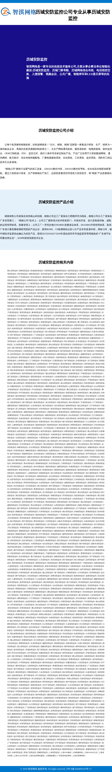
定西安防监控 (76, 290)
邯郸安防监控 (76, 412)
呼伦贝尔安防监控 (15, 351)
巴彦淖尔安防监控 (33, 669)
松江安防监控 (59, 492)
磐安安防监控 (69, 380)
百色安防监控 (56, 306)
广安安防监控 (89, 499)
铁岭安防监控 (79, 280)
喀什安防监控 (76, 348)
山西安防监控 (59, 505)
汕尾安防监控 (98, 274)
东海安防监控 (77, 383)
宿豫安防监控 (93, 447)
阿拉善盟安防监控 (27, 720)
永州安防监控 (57, 283)
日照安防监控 (15, 296)
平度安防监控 (13, 312)
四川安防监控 (74, 502)
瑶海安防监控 (44, 422)
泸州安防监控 (54, 370)
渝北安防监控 (22, 341)
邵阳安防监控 (71, 393)
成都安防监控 (69, 483)
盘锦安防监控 (64, 290)
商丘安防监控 (12, 271)
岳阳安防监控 (15, 373)
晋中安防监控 (15, 335)
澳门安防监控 (46, 316)
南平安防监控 (29, 441)
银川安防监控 (17, 483)
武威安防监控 (89, 367)
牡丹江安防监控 (21, 303)
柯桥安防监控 (22, 447)
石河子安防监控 (84, 316)
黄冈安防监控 (32, 306)
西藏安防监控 (20, 512)
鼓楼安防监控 (89, 476)
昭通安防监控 (13, 415)
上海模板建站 (51, 756)
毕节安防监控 (24, 393)
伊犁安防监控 (62, 332)
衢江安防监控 (95, 444)
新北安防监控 (95, 428)
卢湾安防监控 (24, 662)
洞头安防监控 (74, 402)
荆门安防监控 (89, 351)
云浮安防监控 (47, 505)
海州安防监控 (79, 473)
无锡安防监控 (67, 396)
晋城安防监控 (27, 711)
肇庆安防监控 (13, 338)
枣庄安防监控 (85, 415)
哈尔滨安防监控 (28, 479)
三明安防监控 (66, 463)
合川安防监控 (47, 492)
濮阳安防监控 (73, 319)
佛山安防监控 (94, 393)
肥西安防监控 (24, 643)
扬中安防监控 (15, 454)
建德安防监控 (17, 290)
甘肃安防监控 (57, 508)
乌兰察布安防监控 (24, 319)
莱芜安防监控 (25, 312)
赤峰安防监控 (52, 412)
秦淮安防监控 (32, 409)
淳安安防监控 (22, 274)
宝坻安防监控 (56, 280)
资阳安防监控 (20, 283)
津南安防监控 (99, 328)
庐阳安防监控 (77, 399)
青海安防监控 (34, 508)
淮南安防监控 (74, 373)
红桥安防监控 (62, 386)
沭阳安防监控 (87, 425)
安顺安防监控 (99, 412)
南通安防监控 (95, 338)
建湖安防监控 (71, 406)
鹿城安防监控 (24, 531)
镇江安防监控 (52, 441)
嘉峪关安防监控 (33, 457)
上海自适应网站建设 (36, 756)
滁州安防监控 (62, 354)
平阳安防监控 (83, 312)
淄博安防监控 (91, 438)
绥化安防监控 (67, 280)
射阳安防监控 (31, 618)
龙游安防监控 (15, 402)
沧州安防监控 (49, 319)
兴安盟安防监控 (70, 303)
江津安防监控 (24, 730)
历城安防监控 (24, 624)
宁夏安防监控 (32, 749)
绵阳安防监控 (93, 434)
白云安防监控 (84, 377)
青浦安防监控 (96, 271)
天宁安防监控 (94, 406)
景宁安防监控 (29, 675)
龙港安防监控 (42, 345)
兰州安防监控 (79, 479)
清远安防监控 (79, 495)
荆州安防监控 (84, 319)
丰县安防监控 (67, 473)
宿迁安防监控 (71, 492)
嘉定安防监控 (94, 277)
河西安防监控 (51, 454)
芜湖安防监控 (39, 296)
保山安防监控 (36, 393)
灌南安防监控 (31, 364)
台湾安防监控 (26, 701)
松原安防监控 (52, 367)
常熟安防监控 (39, 386)
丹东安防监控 (64, 367)
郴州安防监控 (66, 293)
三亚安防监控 (91, 460)
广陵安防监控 (66, 451)
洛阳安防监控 (32, 438)
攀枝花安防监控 (23, 611)
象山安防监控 (19, 383)
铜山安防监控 (19, 364)
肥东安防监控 (22, 380)
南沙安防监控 (99, 309)
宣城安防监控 (71, 277)
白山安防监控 (99, 386)
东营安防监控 (25, 608)
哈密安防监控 (29, 592)
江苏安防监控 (29, 605)
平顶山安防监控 (26, 415)
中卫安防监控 (60, 389)
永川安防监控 (97, 296)
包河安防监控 (97, 467)
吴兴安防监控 (51, 402)
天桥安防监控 (66, 399)
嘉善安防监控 (40, 425)
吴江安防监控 (20, 409)
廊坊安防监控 (94, 303)
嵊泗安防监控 (79, 422)
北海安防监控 (12, 277)
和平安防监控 (29, 524)
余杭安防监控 (52, 328)
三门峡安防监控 (33, 283)
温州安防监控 (40, 441)
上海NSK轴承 (66, 752)
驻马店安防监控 (65, 499)
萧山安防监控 (54, 345)
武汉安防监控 (19, 486)
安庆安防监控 (29, 695)
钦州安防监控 (77, 293)
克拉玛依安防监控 (19, 457)
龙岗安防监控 (61, 357)
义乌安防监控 (19, 345)
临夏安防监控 (57, 274)
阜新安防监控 (71, 316)
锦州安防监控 (64, 348)
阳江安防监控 (31, 736)
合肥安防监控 (97, 489)
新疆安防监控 (69, 508)
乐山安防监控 (31, 293)
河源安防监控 (49, 271)
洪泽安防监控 (37, 428)
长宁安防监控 (79, 396)
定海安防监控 (36, 470)
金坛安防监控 (54, 476)
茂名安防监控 (67, 306)
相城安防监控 (27, 454)
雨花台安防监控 (30, 637)
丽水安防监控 (62, 296)
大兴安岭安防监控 (85, 274)
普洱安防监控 (65, 351)
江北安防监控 (87, 441)
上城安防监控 (32, 473)
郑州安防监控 (25, 518)
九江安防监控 (97, 415)
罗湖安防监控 (99, 441)
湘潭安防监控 (56, 438)
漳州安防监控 (44, 396)
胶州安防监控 (67, 325)
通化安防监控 (79, 409)
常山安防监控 (57, 380)
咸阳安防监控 (29, 412)
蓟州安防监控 (94, 300)
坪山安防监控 (44, 325)
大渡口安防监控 (48, 357)
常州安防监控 (47, 418)
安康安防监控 (24, 685)
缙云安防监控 (56, 422)
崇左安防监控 (27, 540)
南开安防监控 (46, 431)
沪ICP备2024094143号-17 (79, 769)
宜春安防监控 (46, 322)
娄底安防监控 (44, 306)
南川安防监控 (25, 743)
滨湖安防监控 (89, 451)
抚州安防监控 (91, 306)
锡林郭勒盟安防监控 (90, 290)
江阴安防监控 (24, 377)
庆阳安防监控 (46, 303)
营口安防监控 (50, 332)
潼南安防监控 (96, 505)
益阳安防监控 (96, 319)
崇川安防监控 (31, 476)
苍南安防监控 (59, 300)
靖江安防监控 (56, 473)
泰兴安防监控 (27, 553)
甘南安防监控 (24, 492)
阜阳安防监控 (12, 418)
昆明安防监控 (93, 483)
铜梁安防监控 (71, 505)
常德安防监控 (31, 650)
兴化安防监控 (99, 425)
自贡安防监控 (87, 412)
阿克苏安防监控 (77, 367)
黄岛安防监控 (20, 422)
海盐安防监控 (62, 402)
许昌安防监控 (20, 306)
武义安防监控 (29, 579)
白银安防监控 (17, 412)
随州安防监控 (46, 283)
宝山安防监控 (56, 287)
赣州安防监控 (51, 354)
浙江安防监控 (12, 377)
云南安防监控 (77, 499)
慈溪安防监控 (69, 447)
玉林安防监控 (99, 335)
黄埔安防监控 (73, 357)
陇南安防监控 (91, 280)
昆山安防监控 (12, 357)
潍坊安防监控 (39, 354)
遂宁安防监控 (61, 319)
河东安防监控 (44, 409)
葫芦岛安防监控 (70, 274)
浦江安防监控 (27, 402)
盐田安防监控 (94, 418)
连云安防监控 (25, 428)
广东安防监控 (31, 707)
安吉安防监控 (29, 425)
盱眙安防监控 (89, 383)
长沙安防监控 (31, 486)
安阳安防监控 (47, 393)
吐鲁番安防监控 (26, 569)
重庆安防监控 (20, 460)
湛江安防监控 (27, 354)
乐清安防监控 (81, 361)
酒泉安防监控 (96, 316)
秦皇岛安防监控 (80, 434)
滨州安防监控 (27, 717)
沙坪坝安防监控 (18, 399)
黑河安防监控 (52, 290)
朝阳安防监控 (36, 357)
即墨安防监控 (57, 341)
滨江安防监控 (93, 361)
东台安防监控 (24, 688)
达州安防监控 (44, 495)
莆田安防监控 (74, 354)
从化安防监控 (24, 300)
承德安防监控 (27, 335)
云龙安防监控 (36, 406)
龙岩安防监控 (24, 418)
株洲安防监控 (79, 460)
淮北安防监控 (54, 463)
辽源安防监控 (81, 431)
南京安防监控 (62, 489)
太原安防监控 (44, 483)
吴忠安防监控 (44, 434)
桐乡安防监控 (31, 345)
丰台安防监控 (47, 377)
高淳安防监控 (29, 290)
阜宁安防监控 (54, 364)
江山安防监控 (91, 422)
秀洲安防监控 (46, 447)
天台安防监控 (46, 380)
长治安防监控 (83, 389)
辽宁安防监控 (81, 508)
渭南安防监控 (48, 389)
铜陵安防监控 (19, 287)
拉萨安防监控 (15, 479)
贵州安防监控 (27, 502)
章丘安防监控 (69, 341)
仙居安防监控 (31, 601)
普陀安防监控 (36, 377)
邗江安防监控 (19, 476)
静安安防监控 (24, 357)
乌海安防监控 (56, 434)
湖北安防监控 (20, 495)
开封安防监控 (56, 460)
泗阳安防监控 (12, 406)
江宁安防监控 (22, 316)
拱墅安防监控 (76, 425)
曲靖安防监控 (44, 460)
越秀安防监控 (62, 467)
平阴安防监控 (91, 287)
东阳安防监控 (29, 328)
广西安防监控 (93, 283)
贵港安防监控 (24, 682)
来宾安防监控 (62, 415)
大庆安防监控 (40, 367)
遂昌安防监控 (89, 399)
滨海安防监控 (77, 345)
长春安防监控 (40, 479)
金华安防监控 (97, 354)
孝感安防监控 (74, 335)
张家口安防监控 (41, 351)
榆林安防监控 (85, 332)
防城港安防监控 (37, 271)
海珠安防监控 (13, 444)
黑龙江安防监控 (30, 752)
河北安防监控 (24, 505)
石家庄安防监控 (57, 483)
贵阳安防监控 (81, 483)
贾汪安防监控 (66, 345)
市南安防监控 (74, 467)
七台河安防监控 (58, 316)
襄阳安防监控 (59, 393)
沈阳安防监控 (52, 479)
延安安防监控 (31, 634)
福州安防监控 (72, 338)
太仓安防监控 (76, 328)
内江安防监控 (25, 698)
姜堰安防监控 (27, 640)
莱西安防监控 (36, 300)
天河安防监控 (42, 399)
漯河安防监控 (42, 293)
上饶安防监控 (27, 296)
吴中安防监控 (77, 476)
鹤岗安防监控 (67, 409)
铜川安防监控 (46, 457)
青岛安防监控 (29, 463)
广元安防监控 (39, 335)
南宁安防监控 (54, 486)
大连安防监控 (27, 547)
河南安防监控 (91, 495)
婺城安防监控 (59, 470)
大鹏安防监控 (12, 300)
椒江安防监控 (67, 422)
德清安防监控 (83, 470)
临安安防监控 (71, 300)
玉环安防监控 (27, 659)
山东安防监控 (17, 309)
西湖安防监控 (31, 383)
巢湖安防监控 (37, 312)
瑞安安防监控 (27, 621)
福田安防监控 (51, 467)
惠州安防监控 (89, 293)
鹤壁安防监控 (89, 370)
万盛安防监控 (29, 499)
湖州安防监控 (56, 396)
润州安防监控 (89, 364)
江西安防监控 (71, 322)
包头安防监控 (83, 457)
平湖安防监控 (93, 380)
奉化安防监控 (64, 425)
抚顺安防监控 (91, 409)
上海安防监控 (27, 467)
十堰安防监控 (44, 438)
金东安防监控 (24, 556)
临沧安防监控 (51, 335)
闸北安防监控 (20, 325)
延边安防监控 (38, 332)
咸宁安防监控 (54, 293)
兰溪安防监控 (57, 361)
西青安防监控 (29, 348)
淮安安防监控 (74, 296)
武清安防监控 (36, 492)
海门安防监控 (72, 428)
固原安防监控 (40, 412)
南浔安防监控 (81, 380)
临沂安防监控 (94, 492)
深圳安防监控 (17, 463)
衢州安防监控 (83, 338)
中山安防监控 (15, 502)
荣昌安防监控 (51, 502)
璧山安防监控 (36, 505)
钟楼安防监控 (15, 386)
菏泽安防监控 (67, 495)
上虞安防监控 (17, 425)
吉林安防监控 (93, 508)
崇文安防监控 (91, 396)
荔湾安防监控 (25, 582)
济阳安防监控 (79, 325)
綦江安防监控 (22, 508)
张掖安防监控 (87, 348)
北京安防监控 (74, 489)
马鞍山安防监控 (58, 322)
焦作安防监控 (62, 335)
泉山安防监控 (66, 383)
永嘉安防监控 (40, 328)
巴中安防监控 (39, 502)
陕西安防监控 (46, 508)
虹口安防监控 (64, 309)
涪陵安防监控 (67, 287)
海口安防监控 (42, 486)
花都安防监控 (46, 341)
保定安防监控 (42, 370)
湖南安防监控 (24, 271)
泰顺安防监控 (32, 280)
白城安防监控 (52, 348)
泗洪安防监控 (42, 383)
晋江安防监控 (51, 296)
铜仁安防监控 (66, 370)
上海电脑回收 (77, 752)
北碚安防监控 (76, 309)
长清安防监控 (96, 357)
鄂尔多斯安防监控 (17, 370)
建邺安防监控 (34, 431)
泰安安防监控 (34, 322)
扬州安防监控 (25, 679)
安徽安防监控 (60, 338)
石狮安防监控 (29, 309)
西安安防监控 (91, 479)
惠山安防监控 (83, 428)
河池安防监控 (69, 283)
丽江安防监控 (77, 370)
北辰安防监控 (34, 316)
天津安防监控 (86, 489)
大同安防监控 (94, 457)
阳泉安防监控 (64, 412)
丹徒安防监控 (25, 595)
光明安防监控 (87, 309)
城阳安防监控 (84, 357)
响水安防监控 (64, 328)
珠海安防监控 (79, 438)
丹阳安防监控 (66, 476)
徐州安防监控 (83, 277)
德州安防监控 (59, 277)
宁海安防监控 (86, 402)
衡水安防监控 (19, 293)
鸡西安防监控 (69, 431)
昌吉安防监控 (25, 389)
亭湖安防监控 (25, 528)
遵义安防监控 (32, 460)
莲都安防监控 (12, 470)
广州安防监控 (66, 486)
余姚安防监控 (20, 473)
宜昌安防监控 (38, 415)
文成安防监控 (29, 714)
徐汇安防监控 (59, 418)
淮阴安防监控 (42, 451)
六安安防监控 (48, 338)
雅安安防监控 (17, 499)
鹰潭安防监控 (62, 373)
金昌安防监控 (20, 434)
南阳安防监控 (34, 274)
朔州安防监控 (67, 434)
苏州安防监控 (15, 467)
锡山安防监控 (83, 406)
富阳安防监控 (95, 312)
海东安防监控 (57, 457)
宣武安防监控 (76, 441)
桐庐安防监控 (44, 280)
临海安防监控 (17, 328)
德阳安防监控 (54, 351)
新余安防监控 (20, 396)
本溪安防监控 (13, 389)
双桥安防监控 (56, 495)
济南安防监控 (77, 486)
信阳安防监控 (32, 495)
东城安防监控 (51, 489)
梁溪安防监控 (42, 476)
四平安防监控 (91, 454)
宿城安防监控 (44, 473)
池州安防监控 (73, 271)
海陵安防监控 (24, 406)
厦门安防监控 (83, 322)
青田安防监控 (60, 444)
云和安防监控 (22, 361)
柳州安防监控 (67, 438)
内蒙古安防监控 (84, 505)
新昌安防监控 (39, 402)
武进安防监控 (31, 550)
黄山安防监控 (83, 492)
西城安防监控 (29, 537)
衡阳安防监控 (50, 415)
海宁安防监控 (69, 361)
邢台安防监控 (95, 389)
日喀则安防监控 (63, 454)
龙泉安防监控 (48, 312)
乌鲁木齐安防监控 (66, 479)
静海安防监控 (40, 290)
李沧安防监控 (96, 377)
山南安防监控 (74, 386)
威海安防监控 (79, 306)
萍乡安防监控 (29, 563)
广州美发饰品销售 (64, 756)
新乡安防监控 (77, 351)
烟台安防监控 (51, 373)
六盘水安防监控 (26, 566)
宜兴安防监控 (89, 345)
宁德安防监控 (86, 373)
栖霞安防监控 (51, 386)
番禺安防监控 (56, 325)
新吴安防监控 (66, 364)
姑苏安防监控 (22, 431)
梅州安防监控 (81, 283)
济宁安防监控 (25, 338)
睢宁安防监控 (13, 428)
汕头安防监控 (73, 415)
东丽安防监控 (17, 367)
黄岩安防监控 (24, 470)
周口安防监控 (27, 740)
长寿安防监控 (25, 724)
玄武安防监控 (39, 454)
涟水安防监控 (59, 406)
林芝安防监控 (56, 409)
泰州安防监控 (84, 271)
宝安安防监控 (73, 377)
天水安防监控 (37, 389)
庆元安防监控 (93, 341)
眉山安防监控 (86, 502)
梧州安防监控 (27, 373)
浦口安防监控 (17, 348)
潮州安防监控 (62, 502)
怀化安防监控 (36, 277)
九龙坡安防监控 (60, 377)
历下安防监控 (37, 444)
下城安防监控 (81, 447)
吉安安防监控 (37, 338)
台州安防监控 (40, 309)
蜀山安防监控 (48, 444)
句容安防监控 (24, 573)
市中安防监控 (86, 467)
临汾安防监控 (38, 319)
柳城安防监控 (61, 271)
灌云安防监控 (47, 406)
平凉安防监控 (73, 332)
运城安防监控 (83, 303)
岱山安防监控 (83, 444)
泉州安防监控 (15, 489)
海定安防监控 (71, 418)
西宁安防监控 (27, 521)
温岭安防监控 (60, 312)
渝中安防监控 (39, 467)
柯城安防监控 (47, 470)
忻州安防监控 (31, 370)
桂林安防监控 (83, 393)
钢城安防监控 (47, 300)
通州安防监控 (77, 451)
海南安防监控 (47, 277)
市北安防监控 (25, 444)
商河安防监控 (20, 280)
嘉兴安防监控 (36, 418)
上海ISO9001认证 (90, 752)
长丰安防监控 (81, 341)
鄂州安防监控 (31, 630)
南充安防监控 (12, 492)
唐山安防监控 (24, 544)
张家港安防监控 (30, 656)
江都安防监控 (60, 428)
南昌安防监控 (89, 486)
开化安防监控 (46, 361)
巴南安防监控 (32, 325)
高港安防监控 (54, 383)
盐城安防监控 (52, 309)
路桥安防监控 (72, 444)
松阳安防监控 (34, 380)
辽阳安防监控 (34, 303)
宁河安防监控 (24, 277)
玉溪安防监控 (20, 438)
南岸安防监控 (83, 418)
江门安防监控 (22, 322)
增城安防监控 (79, 287)
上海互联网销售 (78, 756)
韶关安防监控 (39, 373)
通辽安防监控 (72, 389)
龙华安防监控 (34, 341)
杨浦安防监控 (86, 296)
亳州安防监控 (17, 441)
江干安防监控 (97, 402)
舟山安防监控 (94, 322)
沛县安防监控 (19, 451)
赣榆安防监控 (31, 451)
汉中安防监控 (99, 348)
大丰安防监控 (48, 428)
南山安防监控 (31, 399)
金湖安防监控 (42, 364)
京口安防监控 (27, 386)
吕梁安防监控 (28, 351)
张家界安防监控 (87, 335)
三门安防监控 (34, 361)
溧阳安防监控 (77, 364)
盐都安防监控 (54, 451)
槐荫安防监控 (32, 422)
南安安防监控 (31, 287)
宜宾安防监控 (46, 274)
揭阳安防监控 (12, 505)
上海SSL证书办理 (20, 756)
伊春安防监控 (40, 348)
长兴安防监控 (34, 447)
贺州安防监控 (15, 354)
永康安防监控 (72, 312)
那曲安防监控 (29, 367)
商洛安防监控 (57, 303)
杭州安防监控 (27, 489)
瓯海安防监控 (52, 425)
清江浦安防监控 (92, 473)
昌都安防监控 (57, 431)
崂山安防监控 (54, 399)
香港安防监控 (13, 332)
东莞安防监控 (52, 499)
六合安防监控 (87, 328)
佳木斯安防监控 (26, 332)
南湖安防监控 (94, 470)
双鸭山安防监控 (87, 386)
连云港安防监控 (43, 287)
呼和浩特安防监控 (31, 483)
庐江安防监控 (91, 325)
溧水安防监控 (83, 300)
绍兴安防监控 (97, 373)
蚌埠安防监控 (32, 396)
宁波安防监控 (77, 463)
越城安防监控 (71, 470)
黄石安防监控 (67, 460)
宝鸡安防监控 (32, 434)
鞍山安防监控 (93, 431)
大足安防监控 (97, 502)
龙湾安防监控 (57, 447)
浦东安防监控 (89, 463)
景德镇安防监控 (41, 463)
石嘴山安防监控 (70, 457)
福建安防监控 (86, 354)
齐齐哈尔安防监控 (78, 454)
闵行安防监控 (64, 441)
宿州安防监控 (29, 515)
